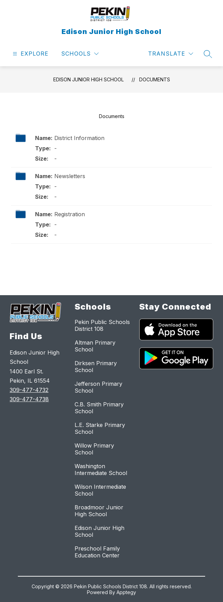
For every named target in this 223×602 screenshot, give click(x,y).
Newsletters (69, 176)
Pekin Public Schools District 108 (102, 325)
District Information (79, 138)
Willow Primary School (94, 449)
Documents (154, 79)
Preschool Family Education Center (97, 552)
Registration (69, 214)
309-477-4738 (29, 399)
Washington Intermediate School (101, 469)
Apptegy (126, 592)
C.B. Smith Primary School (99, 408)
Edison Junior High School (88, 79)
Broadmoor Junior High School (99, 511)
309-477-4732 (29, 389)
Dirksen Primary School (96, 366)
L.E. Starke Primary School (100, 428)
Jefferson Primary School (98, 387)
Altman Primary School (95, 346)
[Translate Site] (170, 53)
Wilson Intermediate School (100, 490)
